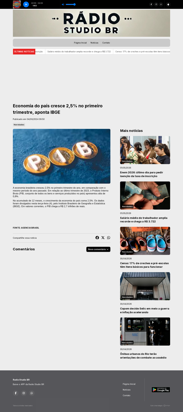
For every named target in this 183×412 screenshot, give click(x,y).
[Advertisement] (91, 76)
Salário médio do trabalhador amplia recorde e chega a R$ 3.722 (82, 51)
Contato (106, 42)
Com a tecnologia (160, 406)
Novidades (19, 124)
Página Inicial (80, 42)
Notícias (94, 42)
